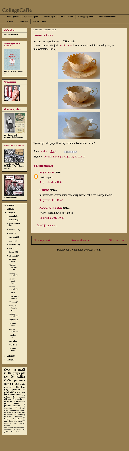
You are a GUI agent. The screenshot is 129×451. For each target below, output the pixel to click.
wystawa (19, 417)
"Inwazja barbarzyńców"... (13, 267)
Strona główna (12, 17)
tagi (23, 410)
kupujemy (13, 345)
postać (20, 421)
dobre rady (18, 423)
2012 (9, 213)
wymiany (10, 21)
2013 (9, 209)
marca (12, 248)
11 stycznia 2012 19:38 (51, 217)
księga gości (11, 412)
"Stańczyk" (13, 302)
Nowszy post (42, 240)
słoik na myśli (49, 17)
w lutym (12, 293)
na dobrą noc (12, 336)
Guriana (44, 189)
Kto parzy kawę (39, 21)
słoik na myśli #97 (13, 315)
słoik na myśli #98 (13, 288)
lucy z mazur (46, 172)
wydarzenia (20, 401)
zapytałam (13, 341)
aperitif (6, 423)
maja (11, 241)
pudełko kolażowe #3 (10, 432)
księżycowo (13, 320)
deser (10, 399)
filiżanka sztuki (67, 17)
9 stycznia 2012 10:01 (51, 182)
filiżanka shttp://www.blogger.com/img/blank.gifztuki (14, 427)
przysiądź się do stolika (72, 156)
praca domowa (9, 421)
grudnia (12, 216)
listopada (13, 220)
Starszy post (117, 240)
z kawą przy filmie (85, 17)
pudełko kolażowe (12, 406)
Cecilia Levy (65, 45)
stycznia (12, 256)
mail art (19, 419)
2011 (9, 356)
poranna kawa (51, 156)
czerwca (12, 237)
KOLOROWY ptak (50, 207)
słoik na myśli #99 (13, 274)
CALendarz (14, 404)
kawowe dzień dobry (12, 281)
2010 (9, 360)
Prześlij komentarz (47, 225)
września (13, 230)
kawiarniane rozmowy (107, 17)
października (14, 224)
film (23, 387)
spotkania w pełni (31, 17)
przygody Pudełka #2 (13, 308)
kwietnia (13, 245)
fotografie (19, 429)
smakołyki (8, 408)
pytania (7, 397)
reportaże (24, 21)
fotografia (7, 419)
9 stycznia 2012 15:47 (51, 199)
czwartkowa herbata (13, 297)
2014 (9, 205)
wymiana (21, 397)
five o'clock (20, 392)
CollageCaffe (17, 10)
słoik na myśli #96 (13, 330)
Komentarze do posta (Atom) (85, 249)
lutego (12, 252)
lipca (11, 233)
